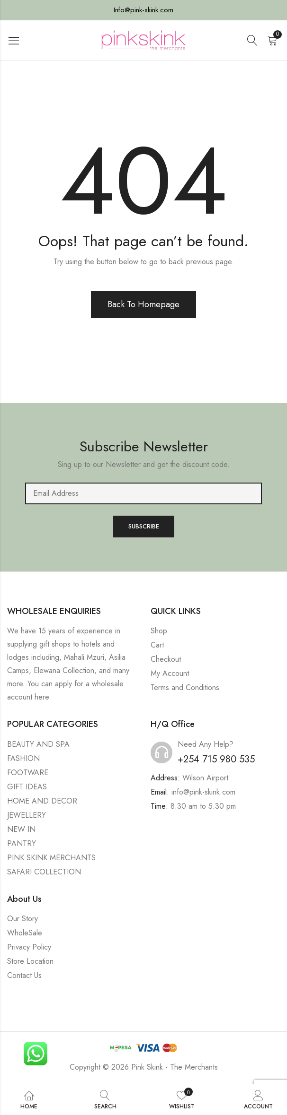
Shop (159, 630)
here (42, 696)
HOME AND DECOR (42, 800)
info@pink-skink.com (203, 792)
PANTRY (21, 843)
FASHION (23, 758)
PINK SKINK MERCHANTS (51, 857)
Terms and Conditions (185, 687)
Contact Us (24, 975)
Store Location (30, 961)
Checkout (166, 659)
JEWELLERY (26, 815)
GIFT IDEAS (27, 786)
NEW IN (21, 829)
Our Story (22, 918)
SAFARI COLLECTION (44, 871)
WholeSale (24, 932)
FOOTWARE (27, 772)
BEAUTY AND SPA (38, 744)
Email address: (143, 493)
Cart (157, 645)
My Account (170, 673)
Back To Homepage (143, 304)
